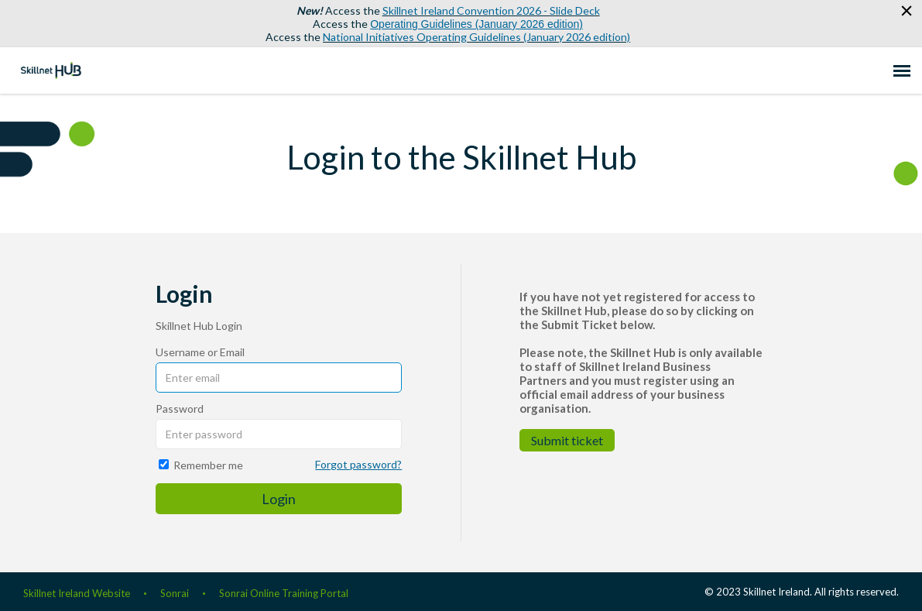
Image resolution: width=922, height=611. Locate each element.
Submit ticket (567, 440)
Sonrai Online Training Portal (283, 593)
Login (279, 498)
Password (180, 408)
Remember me (208, 465)
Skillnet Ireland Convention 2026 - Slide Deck (491, 10)
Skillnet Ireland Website (76, 593)
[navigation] (901, 70)
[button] (905, 11)
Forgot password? (358, 464)
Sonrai (174, 593)
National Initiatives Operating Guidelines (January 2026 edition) (476, 36)
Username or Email (200, 352)
